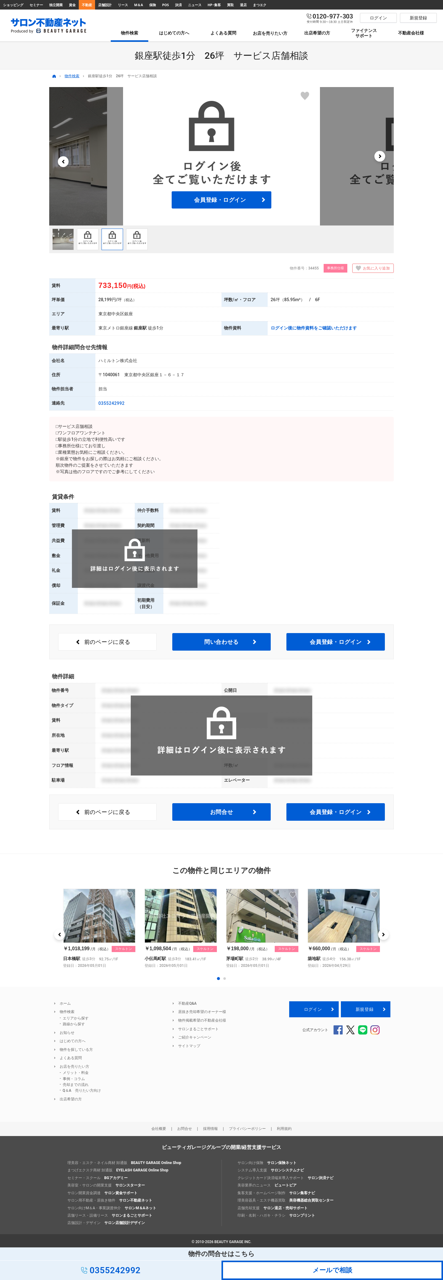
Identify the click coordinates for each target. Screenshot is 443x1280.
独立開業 (56, 4)
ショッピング (13, 4)
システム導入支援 (270, 1170)
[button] (63, 161)
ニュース (195, 4)
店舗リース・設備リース (109, 1215)
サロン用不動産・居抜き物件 (109, 1200)
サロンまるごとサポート (198, 1029)
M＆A (138, 4)
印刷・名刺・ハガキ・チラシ (276, 1215)
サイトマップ (189, 1046)
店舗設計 (105, 4)
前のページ (107, 642)
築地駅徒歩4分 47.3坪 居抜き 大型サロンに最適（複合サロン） (344, 928)
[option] (221, 156)
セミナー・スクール (97, 1178)
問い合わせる (221, 642)
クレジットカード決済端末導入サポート (285, 1178)
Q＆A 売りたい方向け (82, 1090)
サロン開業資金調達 (102, 1193)
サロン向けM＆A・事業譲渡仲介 (111, 1208)
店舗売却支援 (272, 1208)
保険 (152, 4)
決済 (178, 4)
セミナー (36, 4)
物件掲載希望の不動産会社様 (202, 1020)
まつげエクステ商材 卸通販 (117, 1170)
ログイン (313, 1009)
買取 (230, 4)
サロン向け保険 (267, 1163)
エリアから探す (76, 1018)
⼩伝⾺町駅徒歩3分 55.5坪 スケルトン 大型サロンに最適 (181, 928)
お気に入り (371, 268)
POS (165, 4)
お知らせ (67, 1033)
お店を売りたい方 (74, 1066)
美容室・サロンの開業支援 (106, 1185)
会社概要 (158, 1128)
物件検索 (72, 76)
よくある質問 (71, 1058)
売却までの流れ (76, 1085)
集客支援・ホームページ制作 (276, 1193)
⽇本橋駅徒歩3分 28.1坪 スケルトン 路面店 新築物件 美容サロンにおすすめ (99, 928)
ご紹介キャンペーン (194, 1037)
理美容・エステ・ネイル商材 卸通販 (124, 1163)
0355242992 (111, 403)
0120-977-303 (330, 18)
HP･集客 (214, 4)
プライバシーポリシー (247, 1128)
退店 (243, 4)
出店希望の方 (71, 1099)
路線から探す (74, 1024)
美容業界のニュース (267, 1185)
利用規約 (284, 1128)
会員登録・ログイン (220, 200)
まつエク (259, 4)
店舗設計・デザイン (106, 1223)
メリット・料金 (76, 1073)
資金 (72, 4)
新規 (364, 1009)
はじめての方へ (73, 1041)
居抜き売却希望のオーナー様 (202, 1012)
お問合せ (221, 812)
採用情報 (210, 1128)
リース (123, 4)
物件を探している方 (76, 1049)
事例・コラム (74, 1079)
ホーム (65, 1003)
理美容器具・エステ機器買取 (285, 1200)
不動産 (87, 4)
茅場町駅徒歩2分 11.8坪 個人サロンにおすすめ (262, 928)
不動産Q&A (187, 1003)
